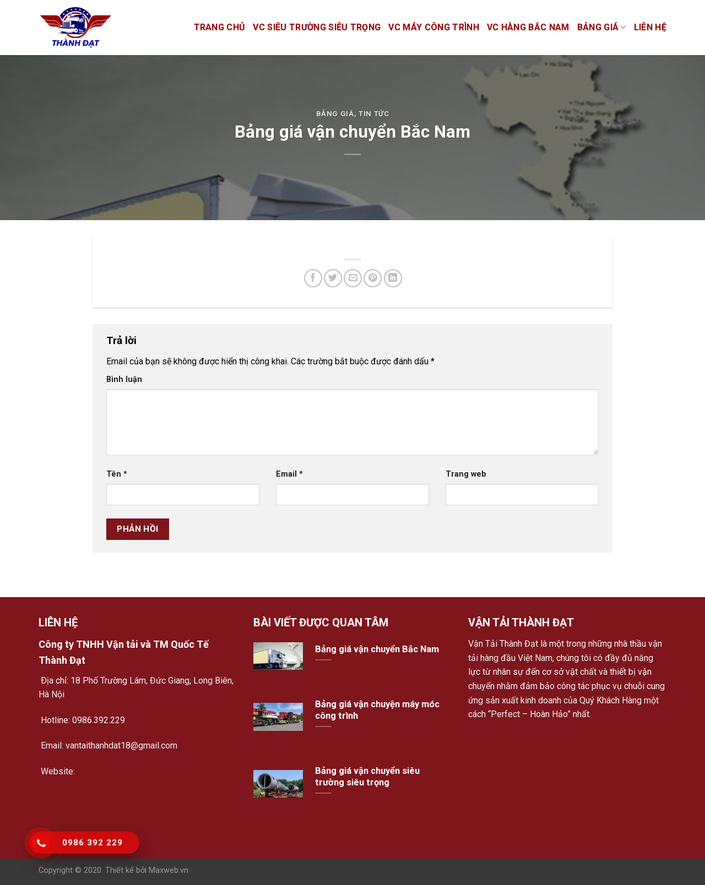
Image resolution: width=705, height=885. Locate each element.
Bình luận (124, 379)
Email (289, 474)
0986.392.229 (98, 720)
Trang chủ (220, 27)
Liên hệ (650, 27)
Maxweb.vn (168, 870)
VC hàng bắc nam (528, 27)
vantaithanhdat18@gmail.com (120, 745)
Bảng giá (601, 27)
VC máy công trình (433, 27)
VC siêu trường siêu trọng (317, 27)
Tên (116, 474)
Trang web (466, 474)
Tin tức (374, 114)
